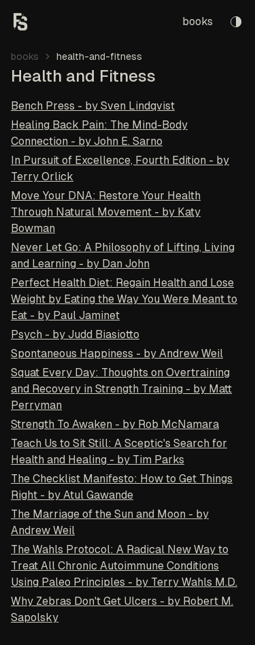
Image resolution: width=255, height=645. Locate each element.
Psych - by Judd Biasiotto (75, 334)
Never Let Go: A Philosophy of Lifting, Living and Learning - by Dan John (123, 255)
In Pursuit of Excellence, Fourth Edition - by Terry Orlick (120, 168)
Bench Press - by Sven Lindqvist (93, 105)
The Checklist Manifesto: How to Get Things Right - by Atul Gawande (122, 486)
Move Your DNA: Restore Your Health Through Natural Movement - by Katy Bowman (106, 212)
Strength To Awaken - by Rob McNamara (115, 424)
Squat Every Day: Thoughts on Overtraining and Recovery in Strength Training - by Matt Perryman (121, 389)
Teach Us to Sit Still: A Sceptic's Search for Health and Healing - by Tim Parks (119, 451)
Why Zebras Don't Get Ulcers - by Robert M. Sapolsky (122, 609)
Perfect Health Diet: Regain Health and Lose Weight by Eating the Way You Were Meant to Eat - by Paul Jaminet (124, 299)
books (197, 21)
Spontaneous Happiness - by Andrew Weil (117, 353)
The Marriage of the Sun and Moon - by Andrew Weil (110, 522)
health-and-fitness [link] (99, 56)
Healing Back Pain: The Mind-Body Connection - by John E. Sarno (99, 133)
